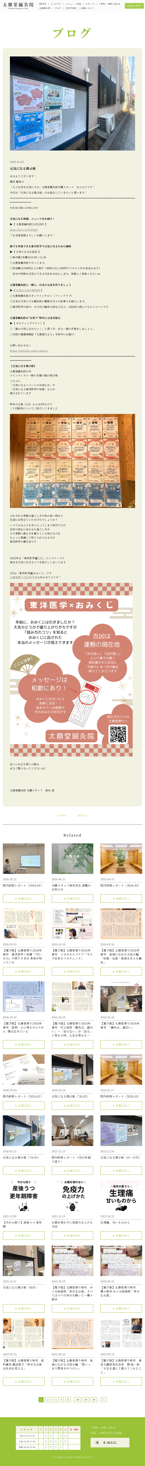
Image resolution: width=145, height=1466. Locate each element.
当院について (87, 8)
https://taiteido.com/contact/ (29, 350)
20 (86, 1399)
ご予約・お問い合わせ (109, 3)
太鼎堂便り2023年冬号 (23, 577)
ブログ (58, 8)
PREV (63, 815)
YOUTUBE (71, 8)
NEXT (82, 815)
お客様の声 (44, 8)
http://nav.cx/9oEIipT (24, 229)
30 (94, 1399)
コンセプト (56, 3)
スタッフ (90, 3)
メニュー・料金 (73, 3)
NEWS (42, 3)
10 (77, 1399)
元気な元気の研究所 (28, 290)
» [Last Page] (104, 1399)
